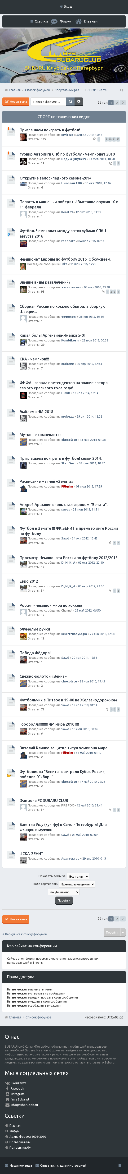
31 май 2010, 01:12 (89, 752)
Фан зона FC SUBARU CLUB (44, 800)
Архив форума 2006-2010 (27, 1136)
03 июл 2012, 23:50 (91, 586)
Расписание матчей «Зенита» (46, 481)
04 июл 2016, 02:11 (91, 241)
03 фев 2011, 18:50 (102, 159)
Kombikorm (70, 340)
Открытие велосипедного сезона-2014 (55, 178)
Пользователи (20, 1142)
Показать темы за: (64, 876)
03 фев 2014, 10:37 (92, 463)
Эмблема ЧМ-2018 (36, 412)
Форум (14, 1131)
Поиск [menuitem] (121, 90)
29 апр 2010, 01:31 (95, 858)
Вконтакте (18, 1083)
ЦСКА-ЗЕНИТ (32, 854)
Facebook (17, 1088)
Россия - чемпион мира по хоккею (51, 605)
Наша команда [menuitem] (21, 1165)
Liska (64, 264)
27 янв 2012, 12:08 (102, 633)
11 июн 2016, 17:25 (83, 264)
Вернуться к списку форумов (26, 934)
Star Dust (68, 463)
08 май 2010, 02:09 (84, 834)
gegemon (68, 316)
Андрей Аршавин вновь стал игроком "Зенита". (64, 504)
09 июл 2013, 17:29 (89, 486)
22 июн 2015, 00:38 (95, 340)
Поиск (70, 101)
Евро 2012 (29, 581)
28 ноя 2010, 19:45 (92, 681)
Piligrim (67, 486)
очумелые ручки (35, 629)
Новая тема (18, 101)
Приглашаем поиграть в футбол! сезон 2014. (61, 458)
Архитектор (70, 858)
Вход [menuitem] (68, 6)
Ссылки (41, 21)
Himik (65, 393)
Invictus (67, 134)
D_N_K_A (68, 562)
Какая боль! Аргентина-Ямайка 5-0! (52, 335)
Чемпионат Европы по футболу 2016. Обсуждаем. (65, 259)
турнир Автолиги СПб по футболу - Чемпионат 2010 (67, 154)
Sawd (65, 538)
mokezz (67, 363)
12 (118, 139)
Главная (90, 21)
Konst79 (67, 212)
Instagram (18, 1094)
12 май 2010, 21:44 (89, 805)
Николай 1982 (71, 183)
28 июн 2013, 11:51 (86, 509)
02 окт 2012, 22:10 (91, 562)
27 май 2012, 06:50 (88, 610)
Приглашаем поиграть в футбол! (50, 130)
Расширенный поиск (79, 101)
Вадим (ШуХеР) (73, 159)
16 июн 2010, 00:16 (85, 729)
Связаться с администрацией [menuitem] (63, 1165)
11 (114, 139)
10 (110, 139)
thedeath (68, 241)
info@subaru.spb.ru (24, 1104)
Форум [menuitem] (65, 21)
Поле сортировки (64, 884)
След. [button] (123, 102)
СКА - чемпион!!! (34, 359)
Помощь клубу (20, 1147)
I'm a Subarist (20, 1099)
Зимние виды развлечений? (45, 282)
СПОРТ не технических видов (64, 117)
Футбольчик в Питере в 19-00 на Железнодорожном (68, 700)
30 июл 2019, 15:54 (89, 134)
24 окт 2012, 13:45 (84, 538)
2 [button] (117, 102)
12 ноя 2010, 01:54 (84, 705)
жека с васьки (71, 287)
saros (65, 509)
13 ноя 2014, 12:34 (85, 393)
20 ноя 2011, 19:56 (84, 657)
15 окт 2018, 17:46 (98, 183)
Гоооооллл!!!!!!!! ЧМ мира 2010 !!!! (49, 724)
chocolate (69, 439)
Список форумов (39, 1017)
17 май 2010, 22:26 (92, 781)
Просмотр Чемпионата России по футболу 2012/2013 (69, 558)
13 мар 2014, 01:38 (93, 439)
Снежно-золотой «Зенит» (43, 676)
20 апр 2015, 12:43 (89, 363)
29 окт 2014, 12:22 (89, 416)
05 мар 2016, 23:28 (97, 287)
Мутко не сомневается (41, 435)
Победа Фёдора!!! (36, 653)
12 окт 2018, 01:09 (88, 212)
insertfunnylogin (74, 633)
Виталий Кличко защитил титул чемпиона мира (63, 748)
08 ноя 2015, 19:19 (91, 316)
